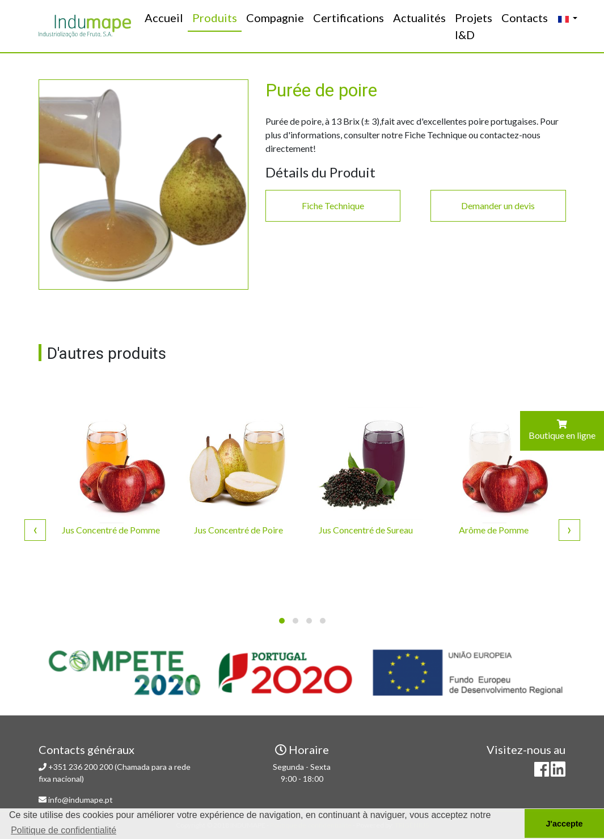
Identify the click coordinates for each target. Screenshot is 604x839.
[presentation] (35, 529)
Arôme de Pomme (494, 529)
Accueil (166, 16)
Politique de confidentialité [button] (63, 830)
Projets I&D (473, 26)
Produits (214, 17)
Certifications (348, 17)
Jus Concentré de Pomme (111, 529)
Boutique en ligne (562, 430)
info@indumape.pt (80, 799)
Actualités (419, 17)
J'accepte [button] (564, 823)
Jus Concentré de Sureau (366, 529)
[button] (282, 620)
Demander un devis (498, 205)
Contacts (524, 17)
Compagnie (275, 17)
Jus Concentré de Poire (238, 529)
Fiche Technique (333, 205)
